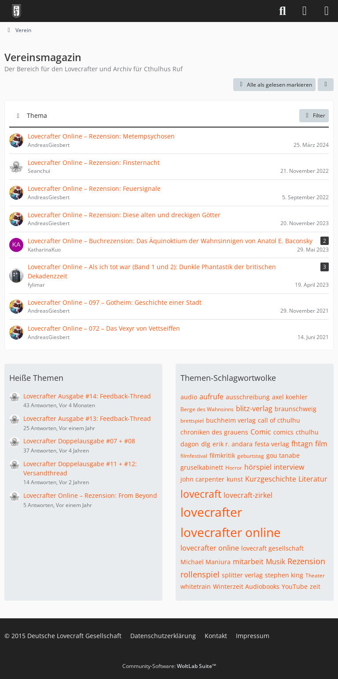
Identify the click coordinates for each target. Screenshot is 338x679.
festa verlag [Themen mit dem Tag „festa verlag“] (272, 444)
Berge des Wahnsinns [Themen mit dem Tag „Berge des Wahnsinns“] (207, 409)
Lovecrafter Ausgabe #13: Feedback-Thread (87, 418)
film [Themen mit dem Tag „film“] (321, 444)
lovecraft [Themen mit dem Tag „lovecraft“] (200, 494)
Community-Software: (169, 666)
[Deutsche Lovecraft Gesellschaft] (16, 11)
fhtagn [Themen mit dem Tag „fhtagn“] (302, 444)
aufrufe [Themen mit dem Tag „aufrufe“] (211, 397)
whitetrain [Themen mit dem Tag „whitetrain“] (195, 586)
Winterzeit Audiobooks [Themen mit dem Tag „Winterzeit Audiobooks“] (246, 586)
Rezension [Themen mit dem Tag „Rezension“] (306, 561)
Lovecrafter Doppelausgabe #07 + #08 (79, 441)
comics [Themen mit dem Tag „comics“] (283, 432)
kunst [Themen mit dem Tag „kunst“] (235, 479)
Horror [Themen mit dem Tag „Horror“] (233, 467)
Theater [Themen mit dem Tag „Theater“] (315, 575)
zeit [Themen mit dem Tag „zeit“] (315, 586)
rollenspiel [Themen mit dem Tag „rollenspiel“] (200, 574)
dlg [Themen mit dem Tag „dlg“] (205, 444)
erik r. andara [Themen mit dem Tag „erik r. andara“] (233, 444)
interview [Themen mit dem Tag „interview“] (289, 467)
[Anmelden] (304, 11)
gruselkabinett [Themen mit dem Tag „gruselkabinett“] (201, 467)
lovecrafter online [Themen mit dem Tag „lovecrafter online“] (230, 532)
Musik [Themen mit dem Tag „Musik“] (275, 561)
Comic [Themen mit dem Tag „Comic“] (260, 432)
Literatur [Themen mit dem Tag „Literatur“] (312, 479)
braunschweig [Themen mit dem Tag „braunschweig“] (295, 409)
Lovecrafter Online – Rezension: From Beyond (90, 495)
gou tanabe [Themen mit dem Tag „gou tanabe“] (283, 455)
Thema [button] (37, 115)
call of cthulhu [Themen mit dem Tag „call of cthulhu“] (279, 420)
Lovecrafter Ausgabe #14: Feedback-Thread (87, 396)
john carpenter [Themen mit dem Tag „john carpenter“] (202, 479)
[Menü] (326, 11)
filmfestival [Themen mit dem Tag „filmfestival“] (193, 456)
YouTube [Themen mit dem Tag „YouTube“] (295, 586)
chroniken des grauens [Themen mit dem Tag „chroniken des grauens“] (214, 432)
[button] (326, 84)
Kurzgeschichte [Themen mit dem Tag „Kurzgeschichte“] (270, 479)
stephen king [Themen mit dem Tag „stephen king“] (284, 575)
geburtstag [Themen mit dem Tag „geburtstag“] (250, 456)
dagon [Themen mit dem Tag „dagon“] (189, 444)
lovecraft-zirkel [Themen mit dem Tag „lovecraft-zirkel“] (248, 495)
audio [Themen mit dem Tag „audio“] (188, 397)
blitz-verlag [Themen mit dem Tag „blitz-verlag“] (254, 408)
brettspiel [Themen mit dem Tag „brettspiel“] (192, 420)
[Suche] (282, 11)
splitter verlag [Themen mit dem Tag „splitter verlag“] (242, 575)
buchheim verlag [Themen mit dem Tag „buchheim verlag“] (231, 420)
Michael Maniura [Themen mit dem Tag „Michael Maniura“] (205, 562)
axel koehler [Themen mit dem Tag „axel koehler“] (290, 397)
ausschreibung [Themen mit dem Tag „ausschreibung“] (248, 397)
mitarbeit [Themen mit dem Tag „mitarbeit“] (248, 561)
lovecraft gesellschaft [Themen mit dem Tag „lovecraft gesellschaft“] (272, 548)
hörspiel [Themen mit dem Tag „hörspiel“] (258, 467)
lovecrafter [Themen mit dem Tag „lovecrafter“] (211, 512)
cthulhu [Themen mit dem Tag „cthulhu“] (307, 432)
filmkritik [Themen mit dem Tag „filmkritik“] (222, 455)
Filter (314, 115)
